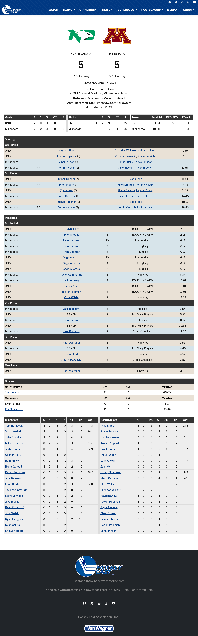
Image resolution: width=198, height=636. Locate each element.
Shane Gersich (146, 156)
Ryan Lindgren (71, 239)
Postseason (150, 10)
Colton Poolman (110, 520)
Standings (87, 10)
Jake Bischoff (126, 167)
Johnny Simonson (110, 468)
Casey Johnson (109, 514)
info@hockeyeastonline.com (105, 576)
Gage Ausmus (71, 255)
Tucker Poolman (66, 200)
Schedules (125, 10)
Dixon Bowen (108, 508)
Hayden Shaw (66, 150)
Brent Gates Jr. (67, 195)
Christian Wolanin (125, 150)
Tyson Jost (135, 178)
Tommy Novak (66, 167)
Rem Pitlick (143, 195)
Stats (106, 10)
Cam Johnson (13, 389)
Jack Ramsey (71, 278)
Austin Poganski (67, 156)
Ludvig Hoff (71, 227)
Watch (53, 10)
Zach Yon (71, 284)
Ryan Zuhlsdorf (14, 502)
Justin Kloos (125, 206)
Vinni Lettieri (66, 161)
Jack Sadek (12, 508)
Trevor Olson (108, 451)
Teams (67, 10)
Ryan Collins (12, 520)
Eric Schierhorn (14, 406)
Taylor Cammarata (71, 272)
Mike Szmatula (126, 184)
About (188, 10)
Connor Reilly (125, 161)
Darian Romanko (15, 468)
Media (171, 10)
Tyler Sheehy (144, 167)
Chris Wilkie (71, 295)
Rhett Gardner (71, 340)
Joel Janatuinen (146, 150)
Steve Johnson (143, 161)
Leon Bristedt (13, 479)
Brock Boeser (66, 178)
